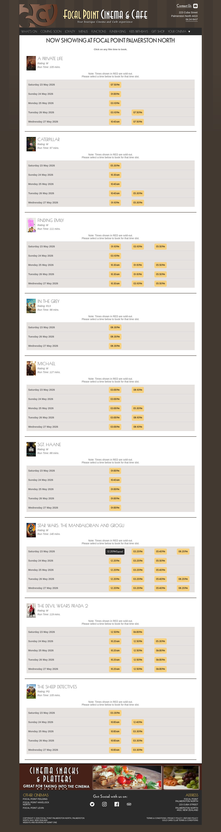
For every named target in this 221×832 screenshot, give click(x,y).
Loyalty (70, 31)
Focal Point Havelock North (36, 803)
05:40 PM (160, 551)
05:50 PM (160, 246)
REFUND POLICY (191, 818)
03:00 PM (115, 390)
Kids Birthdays (138, 31)
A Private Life (50, 58)
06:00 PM (137, 632)
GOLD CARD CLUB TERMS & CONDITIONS (180, 820)
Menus (83, 31)
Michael (46, 363)
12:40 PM (137, 722)
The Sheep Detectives (57, 686)
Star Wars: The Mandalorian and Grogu (81, 525)
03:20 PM (137, 551)
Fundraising (118, 31)
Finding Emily (51, 220)
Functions (98, 31)
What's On (29, 31)
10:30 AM (115, 175)
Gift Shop (158, 31)
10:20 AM (115, 641)
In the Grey (48, 301)
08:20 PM (183, 551)
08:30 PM (115, 327)
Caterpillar (49, 139)
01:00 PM (115, 94)
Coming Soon (51, 31)
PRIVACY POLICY (175, 818)
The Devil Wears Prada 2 (63, 605)
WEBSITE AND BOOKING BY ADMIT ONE (40, 822)
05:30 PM (115, 165)
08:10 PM (138, 390)
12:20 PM (115, 561)
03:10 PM (115, 103)
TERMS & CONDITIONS (156, 818)
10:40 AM (115, 122)
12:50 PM (115, 632)
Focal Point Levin (33, 808)
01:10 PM (115, 202)
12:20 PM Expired (115, 551)
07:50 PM (115, 85)
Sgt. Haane (49, 444)
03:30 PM (115, 713)
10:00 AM (115, 722)
